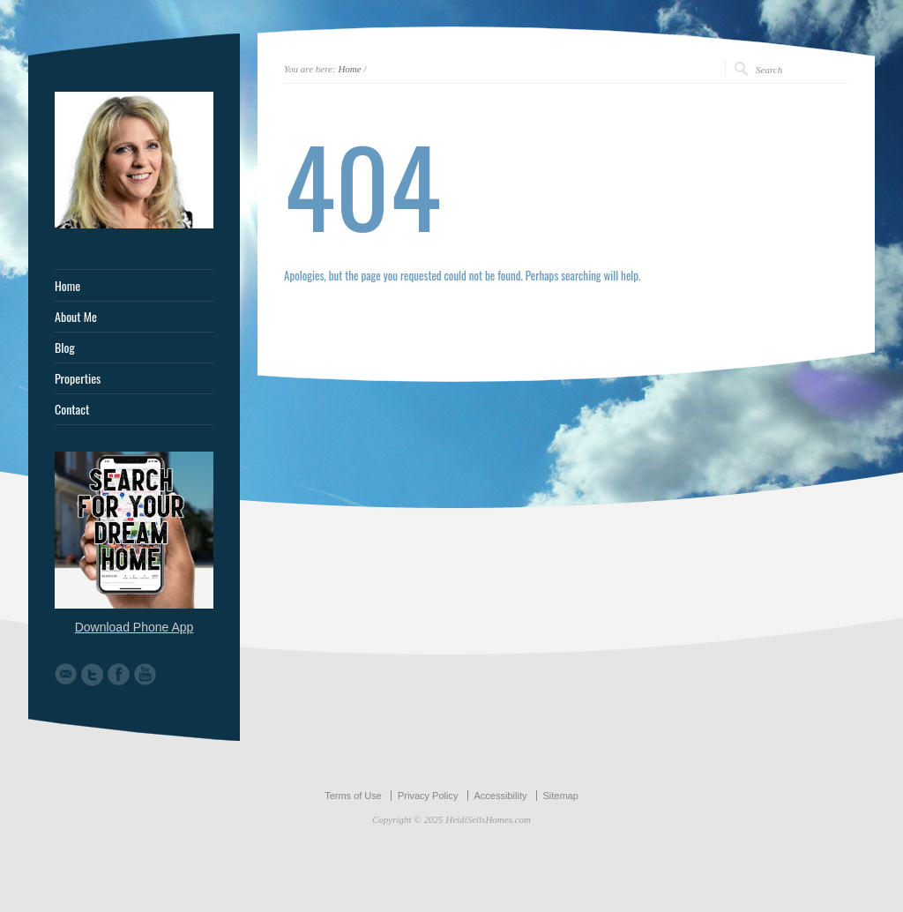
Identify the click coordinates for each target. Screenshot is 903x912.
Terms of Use (353, 795)
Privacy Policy (428, 795)
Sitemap (560, 795)
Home (349, 69)
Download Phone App (134, 627)
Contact (72, 409)
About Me (76, 316)
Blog (65, 347)
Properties (78, 378)
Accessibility (500, 795)
